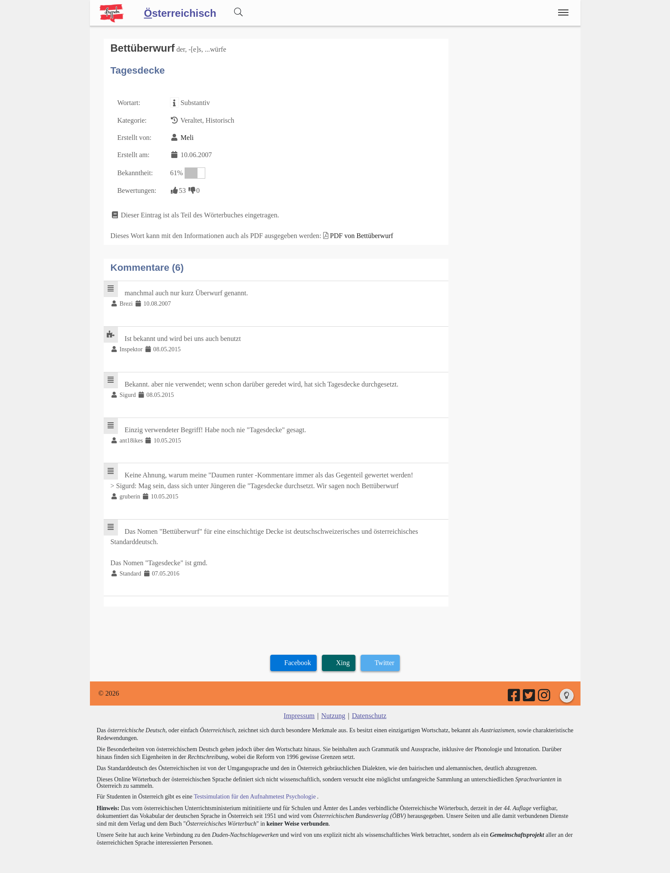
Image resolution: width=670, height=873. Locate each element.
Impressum (299, 711)
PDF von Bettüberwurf (359, 234)
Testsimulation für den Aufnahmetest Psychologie (254, 791)
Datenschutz (369, 711)
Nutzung (333, 711)
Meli (186, 137)
